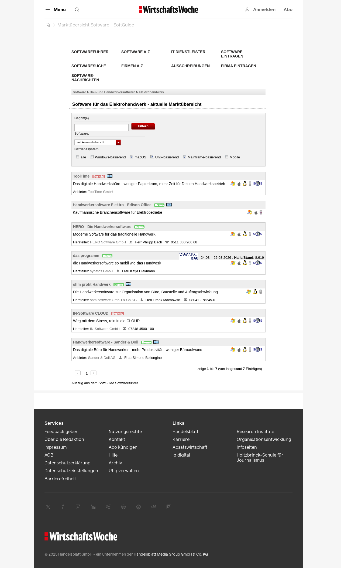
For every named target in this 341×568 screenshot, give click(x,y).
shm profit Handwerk (92, 284)
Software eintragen (232, 54)
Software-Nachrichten (85, 77)
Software (79, 92)
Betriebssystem (86, 149)
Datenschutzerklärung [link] (67, 463)
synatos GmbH (102, 271)
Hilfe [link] (113, 455)
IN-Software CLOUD (90, 313)
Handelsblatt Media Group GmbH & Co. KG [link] (171, 554)
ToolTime (81, 176)
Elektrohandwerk (151, 92)
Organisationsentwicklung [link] (264, 439)
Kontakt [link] (117, 439)
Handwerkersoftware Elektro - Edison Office (112, 205)
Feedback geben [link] (61, 431)
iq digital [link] (181, 455)
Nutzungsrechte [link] (125, 431)
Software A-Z (135, 52)
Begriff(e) (81, 118)
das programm (86, 255)
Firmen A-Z (132, 66)
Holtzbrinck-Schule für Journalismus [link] (260, 457)
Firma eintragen (238, 66)
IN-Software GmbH (105, 329)
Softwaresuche (88, 66)
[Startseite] (47, 25)
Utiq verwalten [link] (124, 471)
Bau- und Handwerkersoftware (112, 92)
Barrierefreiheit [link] (60, 479)
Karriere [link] (181, 439)
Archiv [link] (115, 463)
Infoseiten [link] (247, 447)
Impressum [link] (55, 447)
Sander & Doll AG (102, 358)
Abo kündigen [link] (123, 447)
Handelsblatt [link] (185, 431)
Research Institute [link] (255, 431)
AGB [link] (48, 455)
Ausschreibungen (190, 66)
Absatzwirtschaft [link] (190, 447)
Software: (81, 133)
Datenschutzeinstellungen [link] (71, 471)
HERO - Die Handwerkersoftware (102, 227)
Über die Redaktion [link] (64, 439)
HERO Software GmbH (108, 242)
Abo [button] (288, 9)
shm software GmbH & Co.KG (114, 300)
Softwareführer (90, 52)
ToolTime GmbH (101, 192)
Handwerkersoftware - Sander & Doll (105, 342)
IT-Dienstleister (188, 52)
